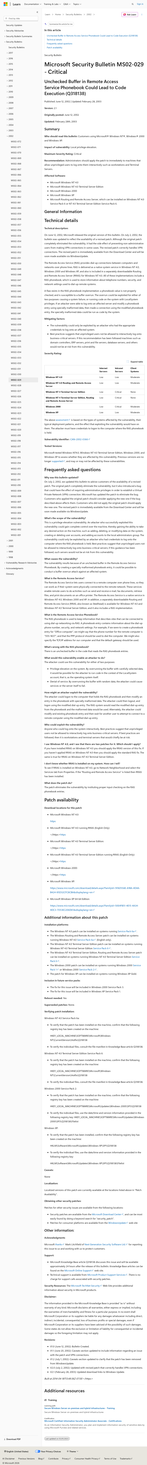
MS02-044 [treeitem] (16, 296)
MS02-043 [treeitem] (16, 302)
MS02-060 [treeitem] (16, 208)
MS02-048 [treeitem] (16, 274)
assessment (62, 419)
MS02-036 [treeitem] (16, 341)
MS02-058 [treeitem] (16, 219)
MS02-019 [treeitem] (16, 435)
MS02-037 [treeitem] (16, 335)
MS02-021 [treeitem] (16, 424)
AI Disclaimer (8, 1458)
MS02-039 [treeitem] (16, 324)
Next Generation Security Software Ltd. (104, 1244)
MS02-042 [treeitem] (16, 307)
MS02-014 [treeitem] (16, 462)
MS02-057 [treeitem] (16, 224)
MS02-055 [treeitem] (16, 235)
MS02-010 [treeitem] (16, 485)
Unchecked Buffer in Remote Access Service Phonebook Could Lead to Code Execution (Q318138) (92, 35)
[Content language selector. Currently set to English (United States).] (16, 1451)
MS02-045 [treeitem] (16, 291)
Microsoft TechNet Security (85, 1285)
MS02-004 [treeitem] (16, 518)
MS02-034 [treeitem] (16, 352)
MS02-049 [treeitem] (16, 269)
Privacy (65, 1458)
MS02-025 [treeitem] (16, 402)
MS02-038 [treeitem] (16, 329)
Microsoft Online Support (77, 1270)
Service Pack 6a (126, 931)
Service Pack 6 (100, 948)
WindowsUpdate (117, 1222)
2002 (89, 14)
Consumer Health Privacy (86, 1458)
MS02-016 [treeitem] (16, 451)
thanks (58, 1244)
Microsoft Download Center (106, 1214)
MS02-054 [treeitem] (16, 241)
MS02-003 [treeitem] (16, 523)
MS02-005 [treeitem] (16, 512)
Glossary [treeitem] (10, 573)
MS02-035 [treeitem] (16, 346)
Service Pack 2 (86, 969)
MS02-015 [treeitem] (16, 457)
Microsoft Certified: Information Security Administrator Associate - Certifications (83, 1421)
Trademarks (125, 1458)
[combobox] (21, 18)
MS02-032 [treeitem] (16, 363)
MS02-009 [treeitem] (16, 490)
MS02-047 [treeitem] (16, 280)
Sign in (140, 3)
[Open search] (133, 4)
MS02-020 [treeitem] (16, 429)
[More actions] (142, 14)
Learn (47, 14)
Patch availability (54, 47)
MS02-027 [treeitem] (16, 390)
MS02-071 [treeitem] (16, 147)
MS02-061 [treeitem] (16, 202)
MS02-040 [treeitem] (16, 318)
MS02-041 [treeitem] (16, 313)
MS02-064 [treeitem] (16, 185)
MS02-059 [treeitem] (16, 213)
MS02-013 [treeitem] (16, 468)
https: (53, 821)
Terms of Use (110, 1458)
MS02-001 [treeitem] (16, 535)
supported (57, 461)
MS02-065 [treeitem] (16, 180)
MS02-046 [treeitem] (16, 285)
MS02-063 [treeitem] (16, 191)
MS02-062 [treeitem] (16, 196)
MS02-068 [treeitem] (16, 163)
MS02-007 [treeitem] (16, 501)
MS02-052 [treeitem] (16, 252)
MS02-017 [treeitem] (16, 446)
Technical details (54, 39)
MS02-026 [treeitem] (16, 396)
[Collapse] (37, 12)
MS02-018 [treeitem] (16, 440)
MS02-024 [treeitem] (16, 407)
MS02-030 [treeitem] (16, 374)
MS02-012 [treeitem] (16, 474)
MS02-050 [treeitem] (16, 263)
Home (58, 14)
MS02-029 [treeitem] (16, 379)
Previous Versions (26, 1458)
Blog (40, 1458)
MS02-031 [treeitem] (16, 368)
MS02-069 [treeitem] (16, 158)
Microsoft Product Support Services (106, 1274)
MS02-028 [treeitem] (16, 385)
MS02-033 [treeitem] (16, 357)
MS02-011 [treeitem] (15, 479)
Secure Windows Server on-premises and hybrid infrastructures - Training (79, 1408)
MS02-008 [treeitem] (16, 496)
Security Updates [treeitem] (14, 25)
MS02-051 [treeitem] (16, 257)
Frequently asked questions (59, 43)
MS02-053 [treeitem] (16, 246)
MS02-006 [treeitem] (16, 507)
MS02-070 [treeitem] (16, 152)
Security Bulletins (74, 14)
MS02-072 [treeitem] (16, 141)
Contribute (53, 1458)
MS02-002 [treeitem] (16, 529)
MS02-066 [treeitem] (16, 174)
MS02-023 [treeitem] (16, 413)
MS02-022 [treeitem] (16, 418)
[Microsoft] (6, 4)
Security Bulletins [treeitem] (17, 47)
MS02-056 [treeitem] (16, 230)
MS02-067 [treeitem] (16, 169)
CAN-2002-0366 (79, 439)
